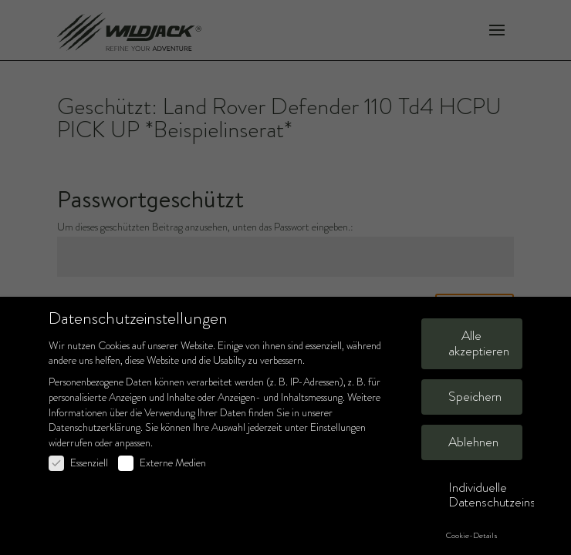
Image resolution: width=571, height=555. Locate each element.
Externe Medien (162, 463)
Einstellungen (338, 427)
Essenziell (78, 463)
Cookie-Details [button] (472, 535)
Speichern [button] (475, 396)
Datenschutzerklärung (94, 427)
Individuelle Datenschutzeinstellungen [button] (485, 495)
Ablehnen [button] (473, 442)
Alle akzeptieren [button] (478, 343)
